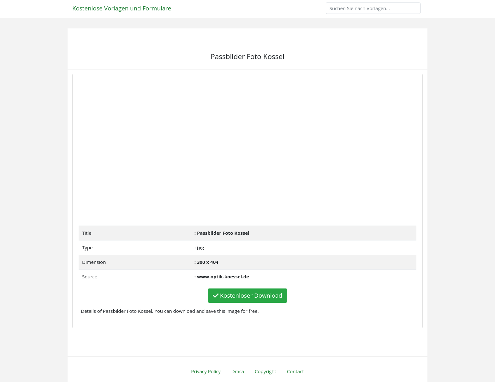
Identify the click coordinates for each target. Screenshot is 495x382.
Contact (295, 371)
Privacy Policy (206, 371)
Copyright (265, 371)
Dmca (237, 371)
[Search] (373, 8)
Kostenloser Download (247, 295)
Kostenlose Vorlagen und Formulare (121, 8)
